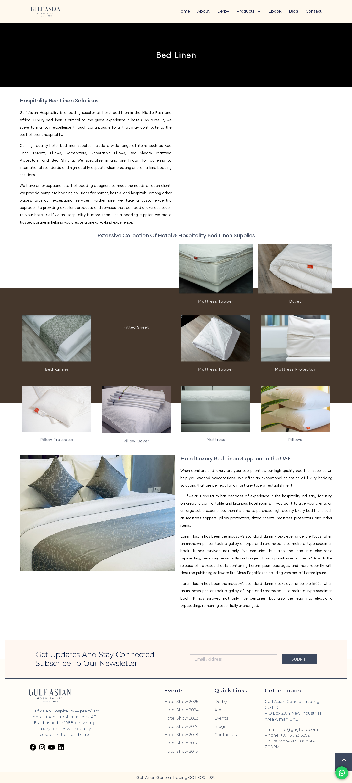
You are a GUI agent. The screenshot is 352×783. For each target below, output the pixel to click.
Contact (314, 11)
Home (183, 11)
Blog (293, 11)
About (203, 11)
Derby (223, 11)
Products (248, 11)
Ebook (275, 11)
